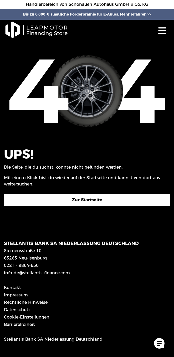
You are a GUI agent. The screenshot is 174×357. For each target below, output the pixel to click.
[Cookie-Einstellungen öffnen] (159, 343)
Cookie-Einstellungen (26, 317)
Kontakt (12, 287)
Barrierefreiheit (19, 324)
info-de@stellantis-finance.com (37, 272)
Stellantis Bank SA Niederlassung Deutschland (53, 339)
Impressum (16, 294)
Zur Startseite (87, 199)
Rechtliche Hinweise (26, 302)
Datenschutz (17, 309)
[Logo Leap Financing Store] (39, 30)
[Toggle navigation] (162, 30)
